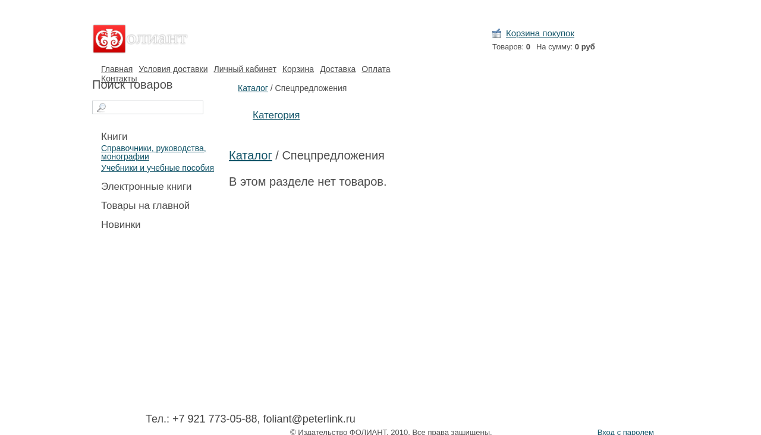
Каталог (253, 88)
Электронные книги (146, 186)
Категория (276, 115)
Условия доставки (173, 69)
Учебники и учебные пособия (157, 168)
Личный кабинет (244, 69)
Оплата (375, 69)
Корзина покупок (540, 33)
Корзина (298, 69)
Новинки (121, 224)
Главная (117, 69)
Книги (114, 136)
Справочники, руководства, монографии (153, 152)
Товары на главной (145, 205)
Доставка (338, 69)
